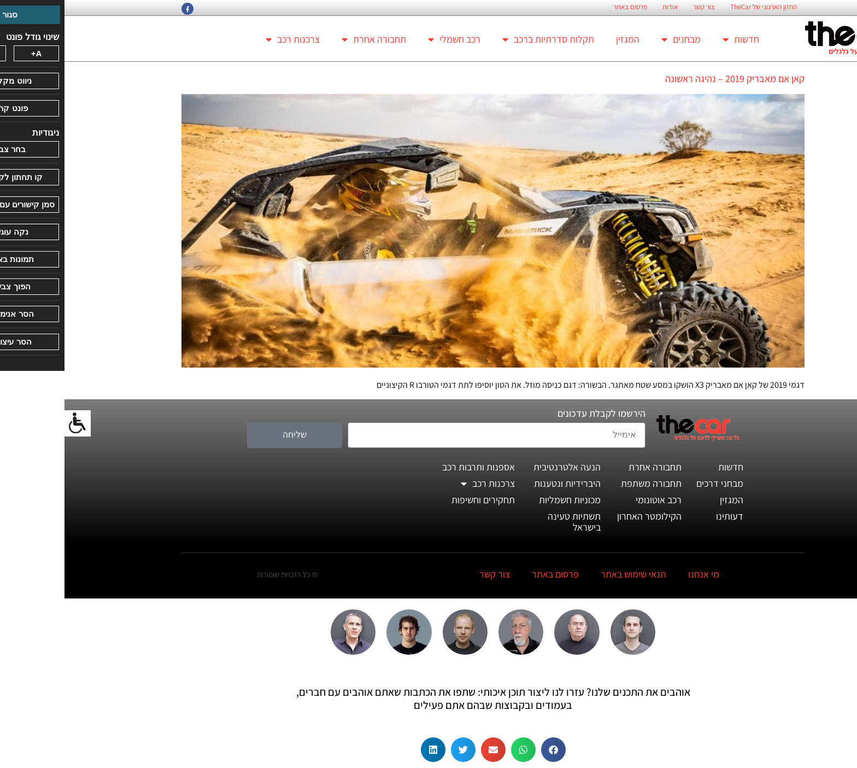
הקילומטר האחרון (585, 516)
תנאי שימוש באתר (569, 574)
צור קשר (639, 7)
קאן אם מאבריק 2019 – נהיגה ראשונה (670, 78)
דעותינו (665, 516)
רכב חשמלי (389, 39)
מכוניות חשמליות (505, 499)
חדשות (676, 39)
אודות (605, 7)
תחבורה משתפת (586, 483)
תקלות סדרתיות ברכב (484, 39)
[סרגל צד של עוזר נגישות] (13, 423)
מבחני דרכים (655, 483)
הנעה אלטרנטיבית (502, 467)
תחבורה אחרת (309, 39)
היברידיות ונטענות (502, 483)
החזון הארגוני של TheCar (699, 7)
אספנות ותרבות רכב (414, 467)
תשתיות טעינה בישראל (509, 521)
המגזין (563, 39)
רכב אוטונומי (594, 499)
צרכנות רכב (228, 39)
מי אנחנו (639, 574)
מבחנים (616, 39)
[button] (489, 749)
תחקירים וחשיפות (418, 499)
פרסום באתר (566, 7)
